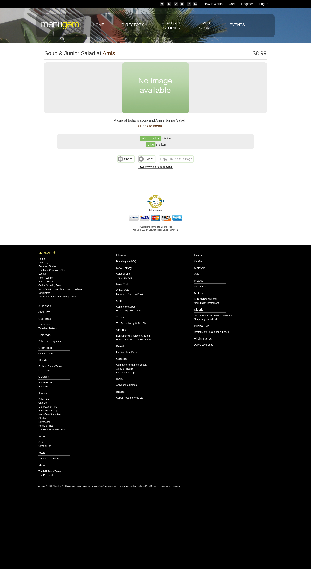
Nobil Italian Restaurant (206, 303)
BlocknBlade (45, 382)
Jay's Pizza (44, 312)
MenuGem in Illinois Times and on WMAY (60, 289)
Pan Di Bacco (201, 286)
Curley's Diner (45, 353)
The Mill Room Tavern (49, 471)
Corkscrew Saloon (125, 307)
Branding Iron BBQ (126, 261)
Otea (196, 274)
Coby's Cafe (122, 290)
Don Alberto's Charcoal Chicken (133, 336)
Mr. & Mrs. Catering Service (130, 294)
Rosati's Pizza (45, 426)
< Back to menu (149, 126)
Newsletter (44, 293)
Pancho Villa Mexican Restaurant (133, 339)
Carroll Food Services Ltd (129, 398)
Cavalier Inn (44, 446)
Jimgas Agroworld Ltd (205, 319)
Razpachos (44, 422)
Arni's (41, 442)
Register (247, 4)
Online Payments (155, 210)
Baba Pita (43, 399)
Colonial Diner (123, 274)
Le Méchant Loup (125, 372)
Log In (263, 4)
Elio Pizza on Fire (47, 407)
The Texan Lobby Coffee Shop (132, 323)
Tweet (149, 159)
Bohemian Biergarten (49, 341)
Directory (133, 25)
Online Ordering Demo (50, 285)
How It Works (213, 4)
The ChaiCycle (124, 278)
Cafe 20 (42, 403)
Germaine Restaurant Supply (131, 365)
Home (98, 25)
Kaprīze (198, 261)
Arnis (109, 53)
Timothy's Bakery (47, 328)
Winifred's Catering (48, 458)
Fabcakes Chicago (48, 410)
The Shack (44, 324)
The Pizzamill (45, 475)
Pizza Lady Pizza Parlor (128, 310)
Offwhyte (43, 418)
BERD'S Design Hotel (205, 299)
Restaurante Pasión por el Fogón (211, 332)
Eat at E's (43, 386)
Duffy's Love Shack (204, 345)
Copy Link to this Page (176, 159)
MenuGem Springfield (49, 414)
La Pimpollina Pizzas (127, 352)
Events (237, 25)
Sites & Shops (45, 281)
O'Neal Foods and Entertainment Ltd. (213, 315)
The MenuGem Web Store (52, 270)
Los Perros (44, 370)
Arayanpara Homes (126, 385)
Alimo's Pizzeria (124, 369)
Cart (232, 4)
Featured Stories (47, 266)
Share (128, 159)
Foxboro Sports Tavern (50, 366)
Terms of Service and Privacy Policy (57, 297)
